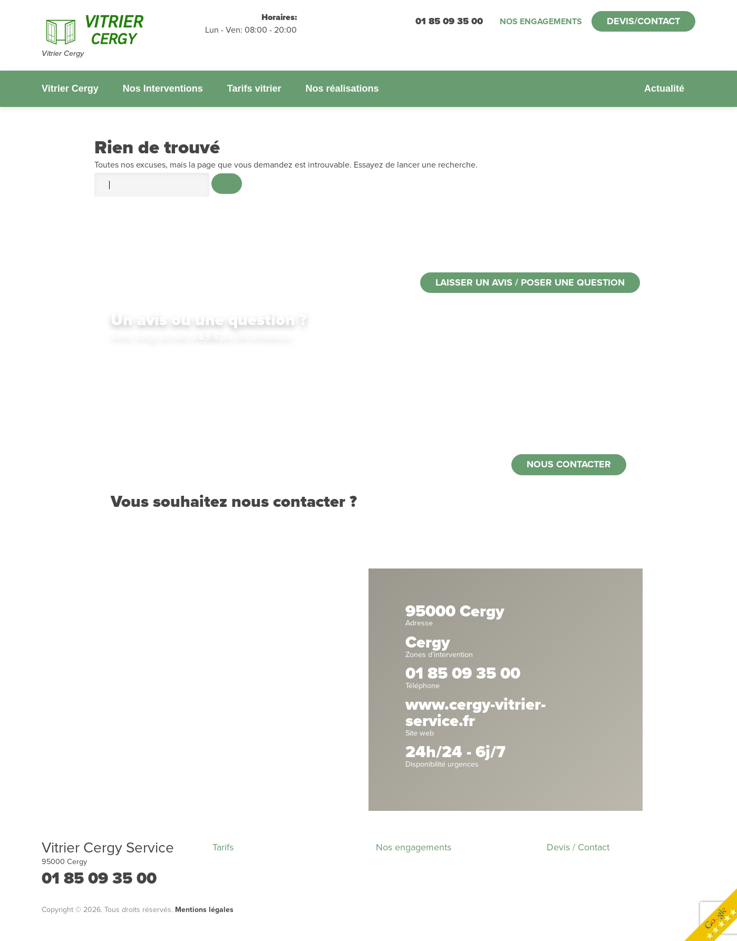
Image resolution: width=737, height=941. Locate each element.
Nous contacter (569, 464)
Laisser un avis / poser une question (530, 282)
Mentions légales (204, 909)
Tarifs (223, 847)
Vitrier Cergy (70, 88)
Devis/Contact (643, 21)
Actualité (664, 88)
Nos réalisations (342, 88)
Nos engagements (541, 21)
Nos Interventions (163, 88)
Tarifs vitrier (254, 88)
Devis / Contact (578, 847)
